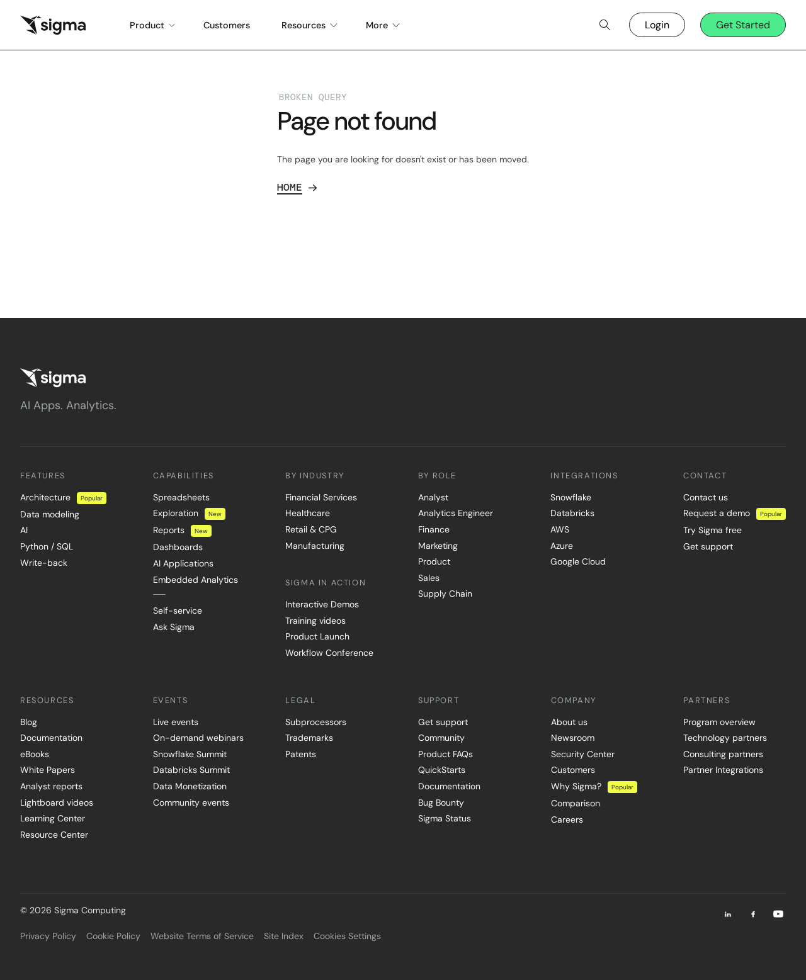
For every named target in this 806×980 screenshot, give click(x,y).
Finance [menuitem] (434, 529)
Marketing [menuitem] (438, 545)
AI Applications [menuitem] (183, 563)
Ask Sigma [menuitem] (174, 627)
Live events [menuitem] (175, 722)
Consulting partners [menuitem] (723, 754)
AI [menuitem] (24, 530)
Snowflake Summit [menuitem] (190, 754)
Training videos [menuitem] (315, 620)
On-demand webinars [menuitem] (198, 737)
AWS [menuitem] (559, 529)
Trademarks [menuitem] (309, 737)
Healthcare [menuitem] (307, 513)
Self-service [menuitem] (177, 610)
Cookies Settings (347, 936)
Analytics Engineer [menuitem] (455, 513)
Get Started (743, 24)
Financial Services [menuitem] (321, 497)
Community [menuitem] (441, 737)
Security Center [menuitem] (583, 754)
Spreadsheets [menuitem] (181, 497)
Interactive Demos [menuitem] (322, 604)
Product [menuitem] (434, 561)
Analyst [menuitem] (433, 497)
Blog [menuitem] (28, 722)
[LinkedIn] (727, 914)
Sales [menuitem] (429, 577)
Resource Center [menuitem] (54, 834)
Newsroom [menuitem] (572, 737)
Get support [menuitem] (708, 546)
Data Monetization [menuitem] (190, 786)
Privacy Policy (48, 936)
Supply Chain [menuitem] (445, 593)
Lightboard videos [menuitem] (56, 802)
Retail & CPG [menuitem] (311, 529)
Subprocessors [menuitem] (315, 722)
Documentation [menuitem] (51, 737)
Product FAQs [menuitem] (445, 754)
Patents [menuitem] (300, 754)
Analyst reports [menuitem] (51, 786)
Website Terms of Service (202, 936)
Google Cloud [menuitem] (578, 561)
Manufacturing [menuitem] (314, 545)
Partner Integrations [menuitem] (723, 769)
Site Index (284, 936)
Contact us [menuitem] (705, 497)
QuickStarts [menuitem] (441, 769)
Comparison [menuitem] (575, 803)
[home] (53, 25)
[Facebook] (753, 914)
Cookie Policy (113, 936)
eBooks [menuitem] (34, 754)
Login (657, 24)
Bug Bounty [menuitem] (441, 802)
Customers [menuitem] (573, 769)
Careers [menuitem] (567, 819)
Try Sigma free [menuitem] (712, 530)
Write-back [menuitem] (43, 562)
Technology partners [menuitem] (725, 737)
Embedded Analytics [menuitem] (195, 579)
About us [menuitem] (569, 722)
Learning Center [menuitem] (52, 818)
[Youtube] (778, 914)
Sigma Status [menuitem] (444, 818)
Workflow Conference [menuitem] (329, 652)
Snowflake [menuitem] (570, 497)
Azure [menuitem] (561, 545)
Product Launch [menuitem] (317, 636)
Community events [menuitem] (191, 802)
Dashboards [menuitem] (178, 547)
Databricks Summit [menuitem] (191, 769)
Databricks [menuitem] (572, 513)
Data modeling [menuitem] (49, 514)
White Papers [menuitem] (47, 769)
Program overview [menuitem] (719, 722)
